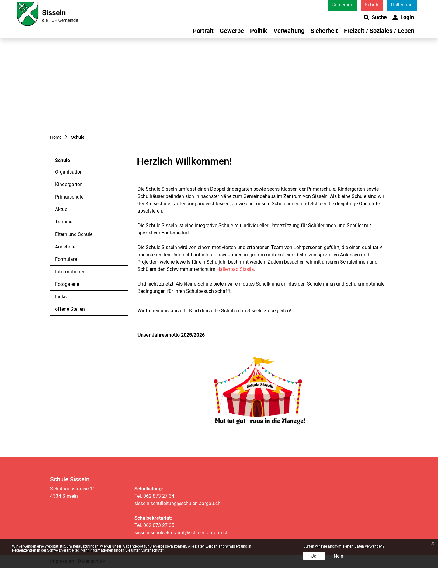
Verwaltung (288, 30)
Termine (63, 222)
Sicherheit (324, 30)
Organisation (69, 172)
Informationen (70, 272)
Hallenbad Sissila (235, 269)
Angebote (65, 247)
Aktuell (62, 209)
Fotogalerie (67, 284)
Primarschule (69, 197)
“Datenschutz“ (152, 550)
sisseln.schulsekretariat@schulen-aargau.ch (181, 532)
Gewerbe (232, 30)
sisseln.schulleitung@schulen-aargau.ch (177, 503)
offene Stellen (70, 309)
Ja (314, 556)
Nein (338, 556)
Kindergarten (68, 184)
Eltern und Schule (73, 234)
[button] (375, 17)
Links (61, 297)
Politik (258, 30)
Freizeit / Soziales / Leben (379, 30)
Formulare (66, 259)
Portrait (203, 30)
